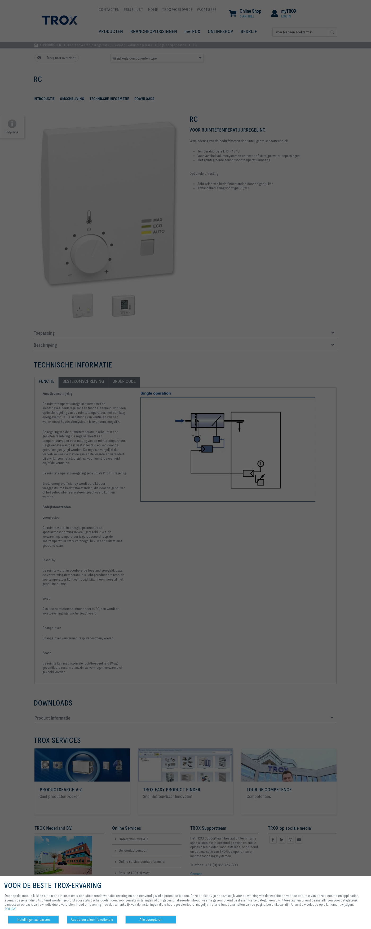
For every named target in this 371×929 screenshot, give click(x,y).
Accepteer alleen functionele (92, 919)
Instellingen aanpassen (33, 919)
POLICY (10, 909)
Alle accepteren (150, 919)
